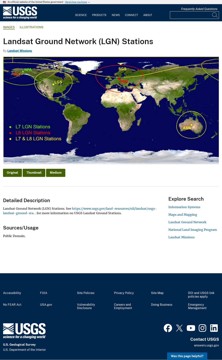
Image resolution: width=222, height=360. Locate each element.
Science (81, 15)
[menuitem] (80, 12)
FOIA (43, 293)
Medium (56, 172)
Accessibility (12, 293)
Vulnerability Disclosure (86, 306)
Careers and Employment (123, 306)
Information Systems (184, 207)
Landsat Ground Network (187, 222)
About (147, 15)
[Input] (194, 15)
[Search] (215, 15)
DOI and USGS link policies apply (201, 294)
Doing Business (161, 304)
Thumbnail (34, 172)
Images (9, 27)
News (116, 15)
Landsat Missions (19, 51)
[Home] (20, 18)
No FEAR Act (12, 304)
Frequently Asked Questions (199, 9)
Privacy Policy (124, 293)
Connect (131, 15)
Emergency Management (197, 306)
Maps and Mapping (182, 214)
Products (99, 15)
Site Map (157, 293)
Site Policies (85, 293)
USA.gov (46, 304)
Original (12, 172)
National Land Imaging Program (192, 230)
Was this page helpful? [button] (187, 356)
